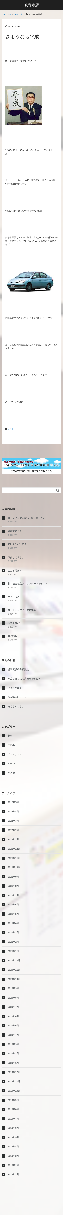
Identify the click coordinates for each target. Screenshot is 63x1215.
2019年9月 (13, 1100)
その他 (11, 429)
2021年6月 (13, 904)
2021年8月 (13, 886)
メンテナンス (15, 754)
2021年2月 (13, 941)
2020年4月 (13, 1035)
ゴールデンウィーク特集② (22, 610)
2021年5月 (13, 914)
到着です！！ (15, 531)
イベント (12, 763)
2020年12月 (14, 960)
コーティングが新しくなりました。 (26, 518)
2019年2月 (13, 1165)
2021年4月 (13, 923)
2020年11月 (14, 969)
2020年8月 (13, 997)
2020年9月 (13, 988)
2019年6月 (13, 1128)
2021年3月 (13, 932)
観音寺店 (31, 5)
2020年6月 (13, 1016)
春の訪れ (12, 636)
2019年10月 (14, 1090)
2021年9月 (13, 876)
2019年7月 (13, 1118)
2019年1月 (13, 1174)
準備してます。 (16, 557)
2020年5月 (13, 1025)
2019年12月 (14, 1072)
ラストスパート (16, 623)
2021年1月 (13, 951)
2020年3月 (13, 1044)
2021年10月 (14, 867)
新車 (10, 735)
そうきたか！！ (16, 687)
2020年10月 (14, 979)
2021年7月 (13, 895)
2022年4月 (13, 811)
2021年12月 (14, 848)
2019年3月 (13, 1156)
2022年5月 (13, 802)
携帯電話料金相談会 (18, 669)
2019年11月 (14, 1081)
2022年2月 (13, 830)
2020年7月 (13, 1007)
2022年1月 (13, 839)
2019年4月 (13, 1146)
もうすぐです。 (16, 706)
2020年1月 (13, 1063)
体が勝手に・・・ (17, 697)
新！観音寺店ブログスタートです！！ (28, 583)
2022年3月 (13, 820)
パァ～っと (13, 596)
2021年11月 (14, 858)
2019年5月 (13, 1137)
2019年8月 (13, 1109)
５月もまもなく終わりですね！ (24, 678)
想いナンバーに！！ (18, 544)
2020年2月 (13, 1053)
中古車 (11, 745)
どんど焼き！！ (16, 570)
